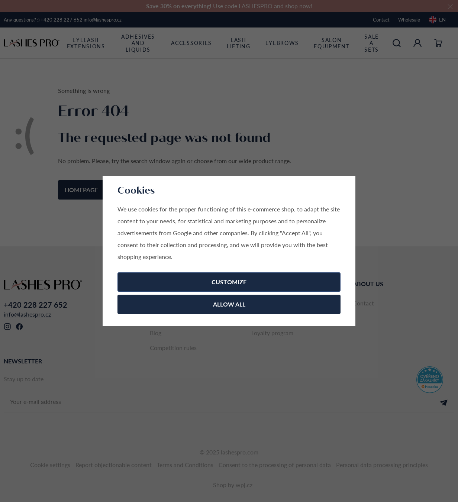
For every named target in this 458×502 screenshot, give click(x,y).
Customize (229, 282)
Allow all (229, 304)
